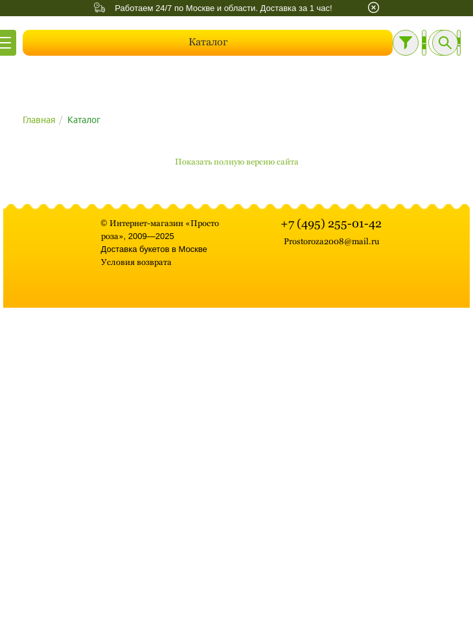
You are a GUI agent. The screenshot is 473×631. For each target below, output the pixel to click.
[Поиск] (445, 43)
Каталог (208, 42)
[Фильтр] (406, 43)
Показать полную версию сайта (237, 161)
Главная (39, 120)
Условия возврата (136, 262)
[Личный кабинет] (424, 43)
